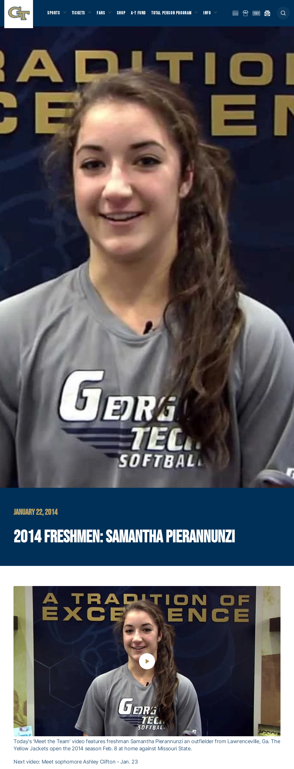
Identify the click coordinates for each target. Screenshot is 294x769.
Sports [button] (53, 14)
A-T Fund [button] (141, 14)
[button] (283, 14)
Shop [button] (123, 14)
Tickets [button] (79, 14)
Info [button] (210, 14)
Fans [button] (102, 14)
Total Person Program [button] (174, 14)
